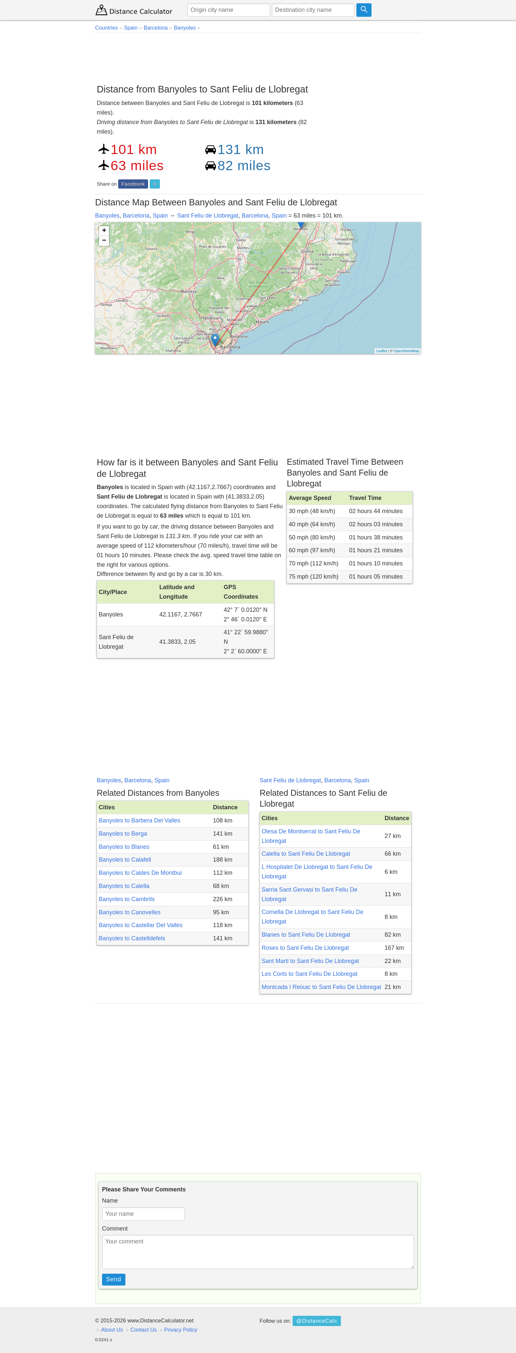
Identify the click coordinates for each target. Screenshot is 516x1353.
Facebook (133, 184)
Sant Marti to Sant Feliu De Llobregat (310, 961)
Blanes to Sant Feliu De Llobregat (306, 934)
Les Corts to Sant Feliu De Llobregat (309, 974)
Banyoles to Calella (124, 886)
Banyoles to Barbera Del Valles (139, 820)
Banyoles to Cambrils (127, 899)
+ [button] (104, 231)
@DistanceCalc (316, 1321)
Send (113, 1279)
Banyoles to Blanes (124, 847)
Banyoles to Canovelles (130, 912)
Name (110, 1200)
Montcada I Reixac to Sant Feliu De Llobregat (321, 987)
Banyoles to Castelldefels (132, 938)
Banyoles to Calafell (125, 859)
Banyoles (107, 215)
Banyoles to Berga (123, 833)
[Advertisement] (258, 56)
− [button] (104, 241)
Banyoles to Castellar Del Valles (141, 925)
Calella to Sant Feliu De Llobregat (306, 853)
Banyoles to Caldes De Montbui (140, 873)
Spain (160, 215)
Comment (115, 1228)
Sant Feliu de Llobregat (207, 215)
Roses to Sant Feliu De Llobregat (305, 948)
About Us (112, 1330)
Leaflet (381, 351)
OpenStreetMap (406, 351)
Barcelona (136, 215)
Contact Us (143, 1330)
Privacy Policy (180, 1330)
